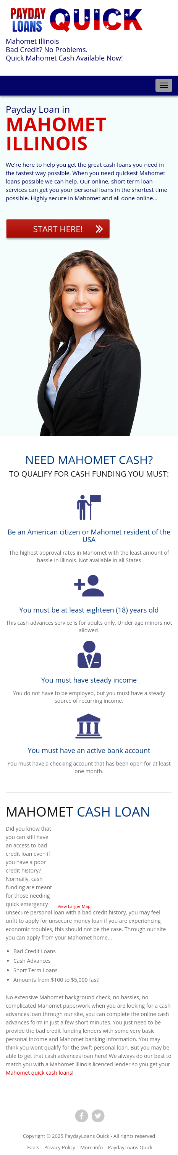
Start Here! (58, 229)
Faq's (33, 1147)
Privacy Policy (59, 1147)
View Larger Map (74, 906)
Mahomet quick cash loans (39, 1072)
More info (91, 1147)
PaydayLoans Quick (87, 1136)
